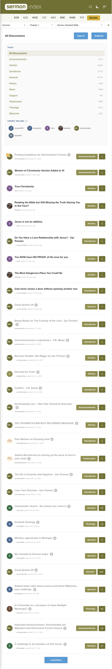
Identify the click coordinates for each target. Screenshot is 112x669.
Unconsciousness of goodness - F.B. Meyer (40, 340)
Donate (93, 17)
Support (56, 95)
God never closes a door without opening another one (46, 288)
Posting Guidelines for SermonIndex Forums (40, 154)
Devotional (56, 71)
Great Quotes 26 (24, 304)
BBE (62, 17)
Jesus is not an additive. (29, 221)
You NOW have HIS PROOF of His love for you (41, 257)
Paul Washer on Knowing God (32, 439)
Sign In (81, 36)
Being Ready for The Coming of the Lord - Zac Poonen (46, 320)
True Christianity (24, 186)
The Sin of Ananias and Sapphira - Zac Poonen (42, 474)
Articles (56, 65)
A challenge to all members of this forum (39, 644)
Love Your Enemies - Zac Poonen (34, 490)
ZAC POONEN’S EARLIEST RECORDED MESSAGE (44, 423)
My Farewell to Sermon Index (32, 554)
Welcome (56, 113)
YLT (44, 17)
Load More (56, 660)
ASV (53, 17)
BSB (16, 17)
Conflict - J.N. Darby (26, 388)
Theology (56, 107)
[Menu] (104, 7)
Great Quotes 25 (24, 570)
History (56, 83)
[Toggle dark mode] (97, 6)
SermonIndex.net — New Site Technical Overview (43, 404)
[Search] (90, 7)
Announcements (56, 59)
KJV (25, 17)
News (56, 89)
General (56, 77)
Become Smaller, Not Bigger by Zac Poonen (40, 356)
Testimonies (56, 101)
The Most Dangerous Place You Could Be (38, 273)
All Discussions (18, 53)
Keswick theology (25, 522)
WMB (72, 17)
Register (99, 36)
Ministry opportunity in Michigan (33, 538)
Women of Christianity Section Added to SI (39, 170)
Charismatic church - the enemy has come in (40, 506)
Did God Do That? (25, 372)
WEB (35, 17)
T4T (82, 17)
